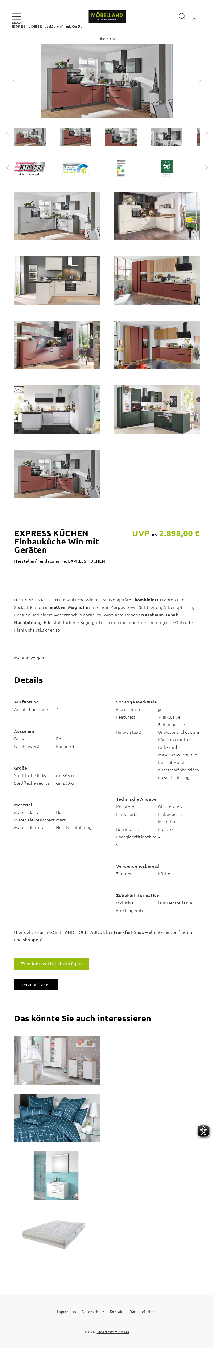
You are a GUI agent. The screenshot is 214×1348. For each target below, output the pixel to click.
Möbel (17, 23)
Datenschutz (93, 1311)
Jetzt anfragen (36, 984)
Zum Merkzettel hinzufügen (51, 963)
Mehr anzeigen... (30, 657)
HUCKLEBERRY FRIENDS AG (113, 1332)
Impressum (66, 1311)
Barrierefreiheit (143, 1311)
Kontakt (117, 1311)
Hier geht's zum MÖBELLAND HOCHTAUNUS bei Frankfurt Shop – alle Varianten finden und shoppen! (103, 935)
